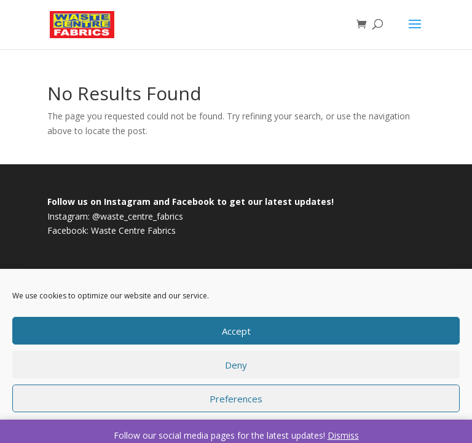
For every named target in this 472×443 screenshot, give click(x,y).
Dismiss (343, 435)
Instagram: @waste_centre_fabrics (115, 216)
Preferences (236, 399)
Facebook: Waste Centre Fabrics (111, 230)
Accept (236, 331)
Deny (236, 365)
